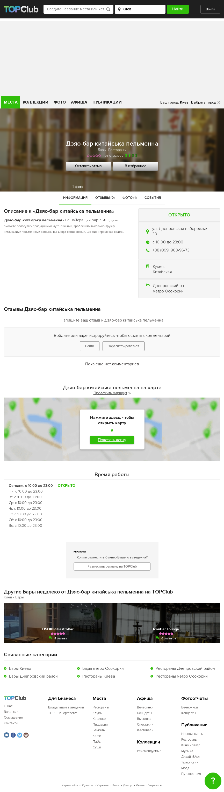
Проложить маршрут (112, 393)
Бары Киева (20, 668)
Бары (102, 150)
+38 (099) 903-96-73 (171, 250)
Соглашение (13, 717)
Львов (140, 785)
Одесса (87, 785)
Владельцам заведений (66, 707)
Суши (97, 747)
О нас (8, 706)
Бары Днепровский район (33, 676)
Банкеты (99, 730)
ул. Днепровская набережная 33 (180, 231)
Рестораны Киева (98, 676)
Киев (115, 785)
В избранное (135, 166)
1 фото (77, 187)
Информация (75, 198)
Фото (60, 102)
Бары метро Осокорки (103, 668)
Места (11, 102)
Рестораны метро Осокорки (182, 676)
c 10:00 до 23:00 (168, 242)
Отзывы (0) (105, 198)
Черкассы (155, 785)
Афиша (79, 102)
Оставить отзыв (88, 166)
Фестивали (145, 730)
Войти (210, 9)
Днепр (127, 785)
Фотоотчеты (194, 698)
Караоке (99, 719)
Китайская (162, 272)
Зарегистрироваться (123, 346)
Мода (185, 768)
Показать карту (112, 439)
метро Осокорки (168, 291)
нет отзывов (113, 155)
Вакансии (11, 712)
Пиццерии (100, 724)
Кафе (97, 736)
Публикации (107, 102)
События (152, 198)
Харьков (103, 785)
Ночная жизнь (192, 734)
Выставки (144, 719)
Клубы (98, 713)
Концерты (144, 713)
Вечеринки (145, 707)
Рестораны (117, 150)
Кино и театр (190, 745)
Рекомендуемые (149, 751)
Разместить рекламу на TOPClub (112, 566)
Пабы (97, 742)
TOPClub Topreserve (62, 713)
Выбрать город (203, 102)
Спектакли (145, 724)
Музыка (187, 751)
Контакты (11, 723)
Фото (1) (129, 198)
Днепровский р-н (169, 285)
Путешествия (191, 774)
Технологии (189, 762)
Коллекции (35, 102)
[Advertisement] (112, 57)
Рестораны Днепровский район (185, 668)
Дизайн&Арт (190, 757)
